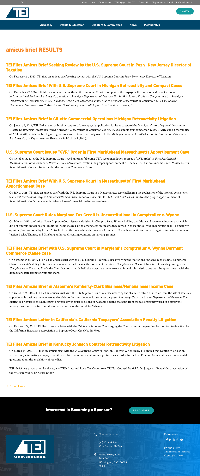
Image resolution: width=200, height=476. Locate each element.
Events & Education (72, 25)
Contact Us (143, 2)
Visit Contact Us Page (110, 446)
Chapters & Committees (107, 25)
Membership (152, 25)
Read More (141, 410)
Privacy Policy (172, 448)
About (84, 2)
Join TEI (131, 2)
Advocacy (46, 25)
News (133, 25)
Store (92, 2)
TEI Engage (119, 2)
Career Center (105, 2)
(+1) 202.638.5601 (108, 442)
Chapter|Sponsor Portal (162, 2)
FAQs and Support (184, 2)
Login (185, 11)
